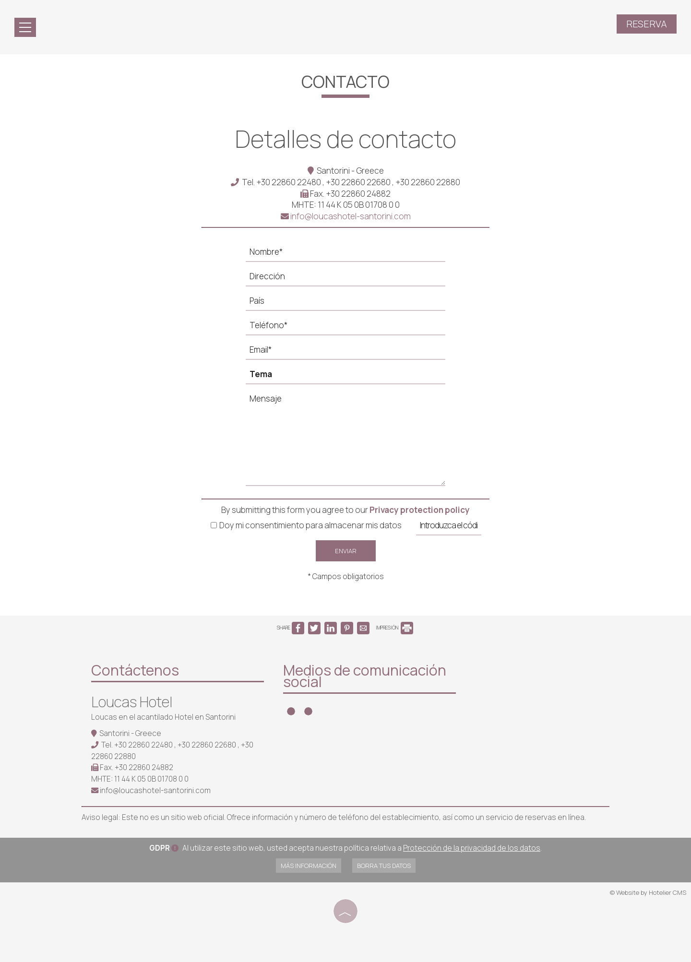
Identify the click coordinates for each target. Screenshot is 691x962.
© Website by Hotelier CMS (648, 892)
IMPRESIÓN (394, 627)
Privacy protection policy (419, 509)
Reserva (646, 23)
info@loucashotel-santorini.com (346, 216)
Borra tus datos (384, 865)
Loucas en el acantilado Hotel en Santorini (163, 717)
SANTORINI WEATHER (537, 696)
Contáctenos (135, 670)
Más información (308, 865)
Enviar (346, 550)
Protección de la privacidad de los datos (471, 848)
